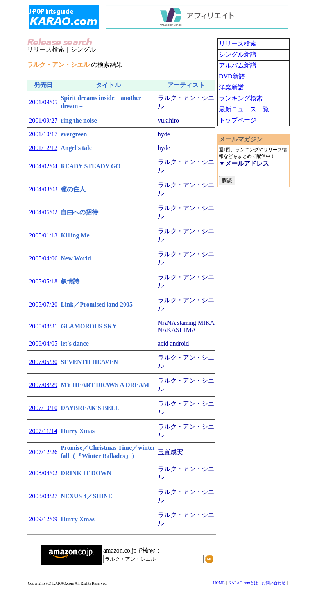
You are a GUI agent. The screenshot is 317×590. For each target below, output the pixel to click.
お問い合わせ (273, 583)
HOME (218, 583)
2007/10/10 (43, 408)
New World (76, 258)
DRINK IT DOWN (86, 473)
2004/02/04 (43, 166)
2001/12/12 (43, 147)
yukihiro (168, 120)
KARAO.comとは (243, 583)
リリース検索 (237, 43)
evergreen (74, 134)
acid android (173, 343)
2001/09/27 (43, 120)
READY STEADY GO (91, 166)
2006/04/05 (43, 343)
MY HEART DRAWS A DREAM (105, 384)
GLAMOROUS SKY (89, 326)
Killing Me (75, 235)
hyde (164, 134)
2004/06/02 (43, 212)
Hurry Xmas (78, 431)
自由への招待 (79, 212)
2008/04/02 (43, 473)
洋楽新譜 (231, 87)
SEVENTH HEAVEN (89, 361)
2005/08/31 (43, 326)
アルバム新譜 (237, 65)
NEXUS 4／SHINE (86, 496)
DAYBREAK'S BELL (90, 408)
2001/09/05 (43, 102)
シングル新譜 (237, 54)
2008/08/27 (43, 496)
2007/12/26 (43, 452)
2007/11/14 (43, 431)
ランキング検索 (241, 98)
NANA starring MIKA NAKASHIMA (186, 326)
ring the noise (79, 120)
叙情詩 (70, 281)
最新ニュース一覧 (244, 109)
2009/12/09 (43, 519)
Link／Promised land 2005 (97, 304)
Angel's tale (76, 147)
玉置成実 (170, 452)
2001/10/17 (43, 134)
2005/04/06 (43, 258)
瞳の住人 (73, 189)
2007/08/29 (43, 384)
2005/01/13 (43, 235)
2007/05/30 (43, 361)
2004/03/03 (43, 189)
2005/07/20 (43, 304)
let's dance (75, 343)
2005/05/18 (43, 281)
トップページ (237, 120)
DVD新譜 (232, 76)
